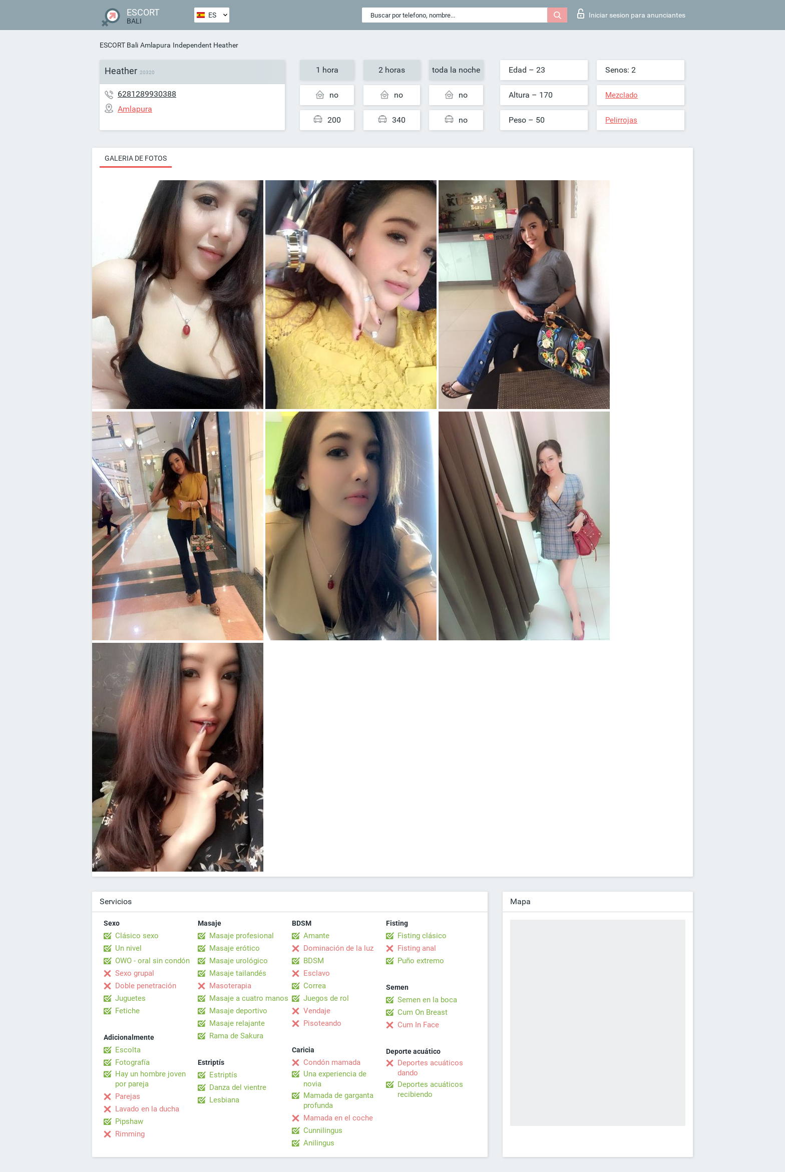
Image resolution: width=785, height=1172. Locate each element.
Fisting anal (417, 948)
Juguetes (130, 998)
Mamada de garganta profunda (338, 1100)
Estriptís (223, 1074)
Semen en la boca (427, 999)
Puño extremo (421, 960)
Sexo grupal (134, 973)
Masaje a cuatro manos (248, 998)
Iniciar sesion (631, 13)
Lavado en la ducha (147, 1108)
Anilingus (318, 1142)
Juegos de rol (326, 998)
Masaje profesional (241, 935)
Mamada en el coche (338, 1117)
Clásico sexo (137, 935)
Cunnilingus (322, 1130)
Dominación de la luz (338, 948)
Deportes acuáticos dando (430, 1067)
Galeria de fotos (136, 158)
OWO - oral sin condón (152, 960)
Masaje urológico (238, 960)
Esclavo (316, 973)
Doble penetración (145, 985)
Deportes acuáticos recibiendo (430, 1089)
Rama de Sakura (236, 1035)
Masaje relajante (237, 1023)
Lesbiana (224, 1099)
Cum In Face (418, 1024)
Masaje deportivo (238, 1010)
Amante (316, 935)
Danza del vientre (237, 1087)
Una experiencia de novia (334, 1078)
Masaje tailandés (237, 973)
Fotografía (132, 1062)
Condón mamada (331, 1062)
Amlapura (155, 45)
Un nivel (128, 948)
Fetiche (127, 1010)
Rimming (130, 1133)
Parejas (127, 1096)
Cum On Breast (423, 1012)
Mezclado (621, 95)
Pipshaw (129, 1121)
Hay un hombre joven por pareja (150, 1078)
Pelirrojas (621, 120)
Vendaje (316, 1010)
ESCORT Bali (119, 45)
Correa (314, 985)
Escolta (128, 1049)
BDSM (313, 960)
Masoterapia (230, 985)
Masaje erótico (234, 948)
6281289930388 (147, 94)
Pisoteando (322, 1023)
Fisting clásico (422, 935)
